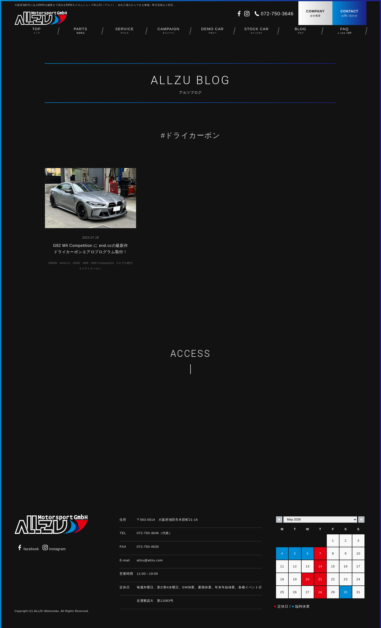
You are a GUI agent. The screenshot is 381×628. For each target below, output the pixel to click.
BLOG (300, 34)
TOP (37, 34)
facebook (28, 549)
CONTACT (349, 13)
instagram (54, 549)
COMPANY (315, 13)
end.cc (65, 262)
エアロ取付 (125, 262)
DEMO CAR (212, 34)
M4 (86, 262)
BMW (53, 262)
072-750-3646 (277, 13)
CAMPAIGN (168, 34)
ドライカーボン (91, 268)
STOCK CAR (256, 34)
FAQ (344, 34)
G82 (77, 262)
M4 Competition (103, 262)
